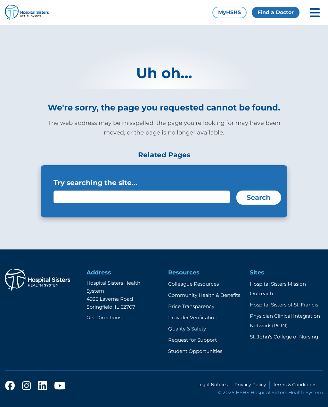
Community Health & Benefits (204, 295)
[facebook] (10, 388)
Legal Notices (212, 384)
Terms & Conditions (294, 384)
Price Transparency (191, 306)
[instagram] (26, 388)
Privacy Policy (250, 384)
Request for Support (192, 340)
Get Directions (103, 317)
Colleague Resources (193, 284)
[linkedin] (42, 388)
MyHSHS (229, 12)
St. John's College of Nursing (284, 337)
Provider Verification (192, 317)
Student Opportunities (195, 351)
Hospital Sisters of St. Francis (284, 305)
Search (259, 197)
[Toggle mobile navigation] (315, 12)
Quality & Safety (187, 329)
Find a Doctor (276, 12)
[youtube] (59, 388)
